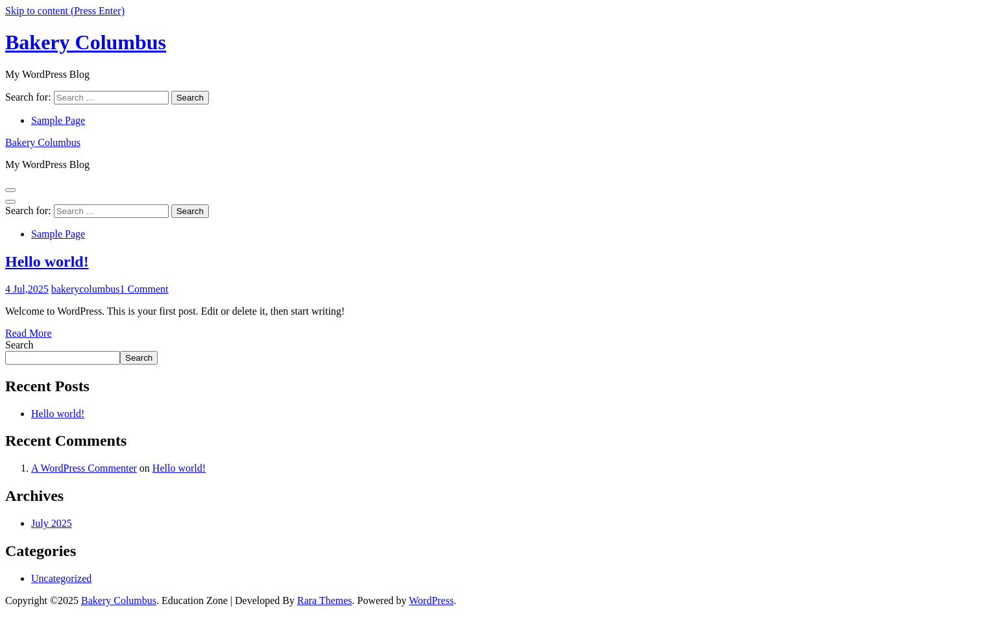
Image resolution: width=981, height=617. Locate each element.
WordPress (431, 600)
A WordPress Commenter (84, 468)
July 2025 (51, 523)
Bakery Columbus (85, 42)
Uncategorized (61, 578)
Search (19, 344)
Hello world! (47, 261)
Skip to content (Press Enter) (65, 10)
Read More (28, 333)
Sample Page (58, 120)
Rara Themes (324, 600)
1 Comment (143, 289)
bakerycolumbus (85, 289)
